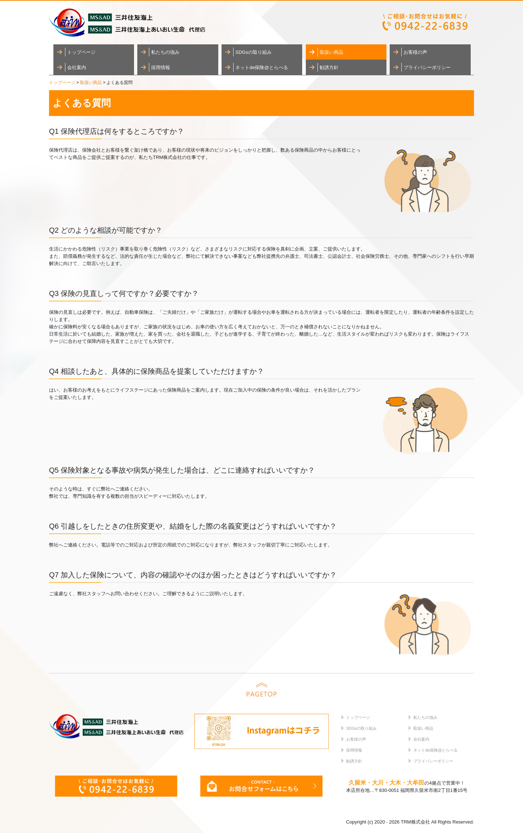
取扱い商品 (331, 52)
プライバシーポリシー (427, 67)
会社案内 (76, 67)
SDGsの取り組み (253, 52)
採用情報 (160, 67)
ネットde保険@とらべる (261, 67)
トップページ (81, 52)
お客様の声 (415, 52)
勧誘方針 (329, 67)
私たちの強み (165, 52)
